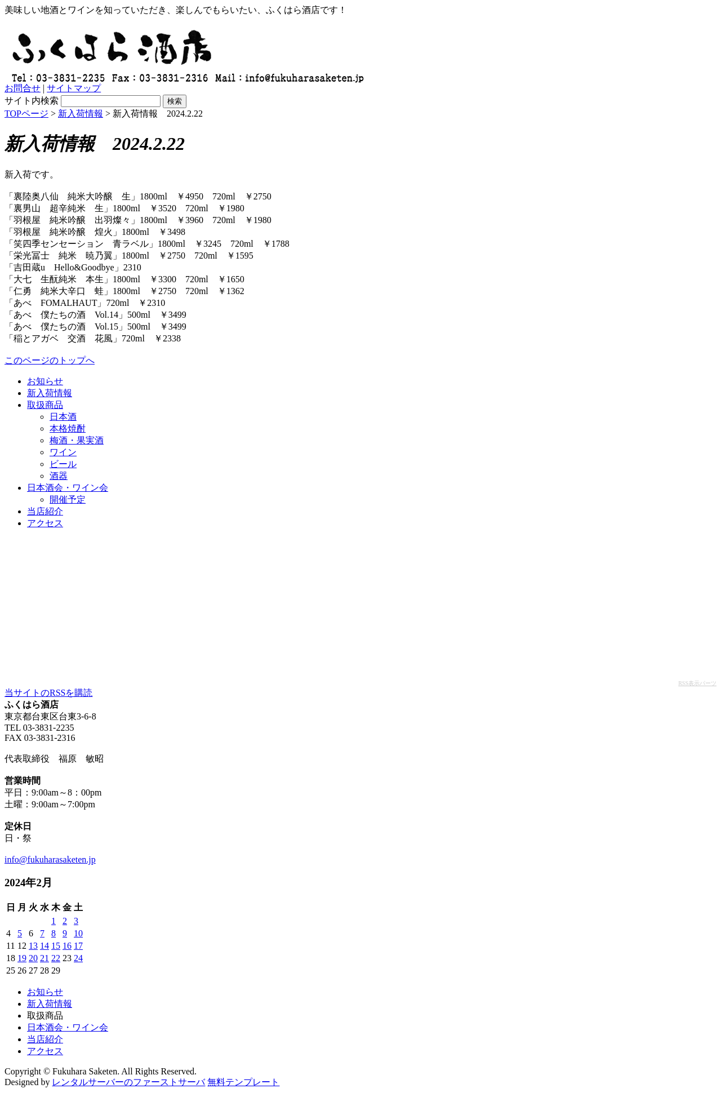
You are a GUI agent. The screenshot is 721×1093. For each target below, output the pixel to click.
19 (21, 958)
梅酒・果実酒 (77, 440)
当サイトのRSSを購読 (48, 692)
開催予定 (68, 499)
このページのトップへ (50, 360)
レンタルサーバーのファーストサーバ (128, 1082)
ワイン (63, 452)
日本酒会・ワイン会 (67, 487)
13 (33, 945)
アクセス (45, 523)
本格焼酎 (68, 428)
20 (33, 958)
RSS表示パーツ (697, 683)
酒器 (59, 476)
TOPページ (26, 113)
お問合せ (23, 88)
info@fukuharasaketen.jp (50, 859)
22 (55, 958)
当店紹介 (45, 511)
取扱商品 (45, 405)
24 (78, 958)
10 (78, 933)
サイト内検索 (32, 100)
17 (78, 945)
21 (44, 958)
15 (55, 945)
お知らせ (45, 381)
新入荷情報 (80, 113)
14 (44, 945)
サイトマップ (74, 88)
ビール (63, 464)
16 (67, 945)
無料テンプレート (243, 1082)
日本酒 (63, 416)
